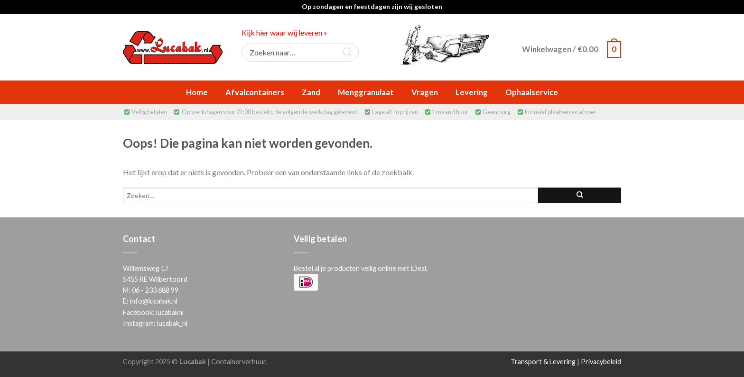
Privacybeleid (601, 362)
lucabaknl (170, 312)
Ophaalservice (531, 92)
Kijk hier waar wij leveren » (284, 32)
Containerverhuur (238, 362)
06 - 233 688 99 (155, 290)
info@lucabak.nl (153, 301)
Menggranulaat (366, 92)
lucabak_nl (172, 323)
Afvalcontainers (254, 92)
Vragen (424, 92)
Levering (472, 92)
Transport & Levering (543, 362)
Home (197, 92)
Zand (311, 92)
